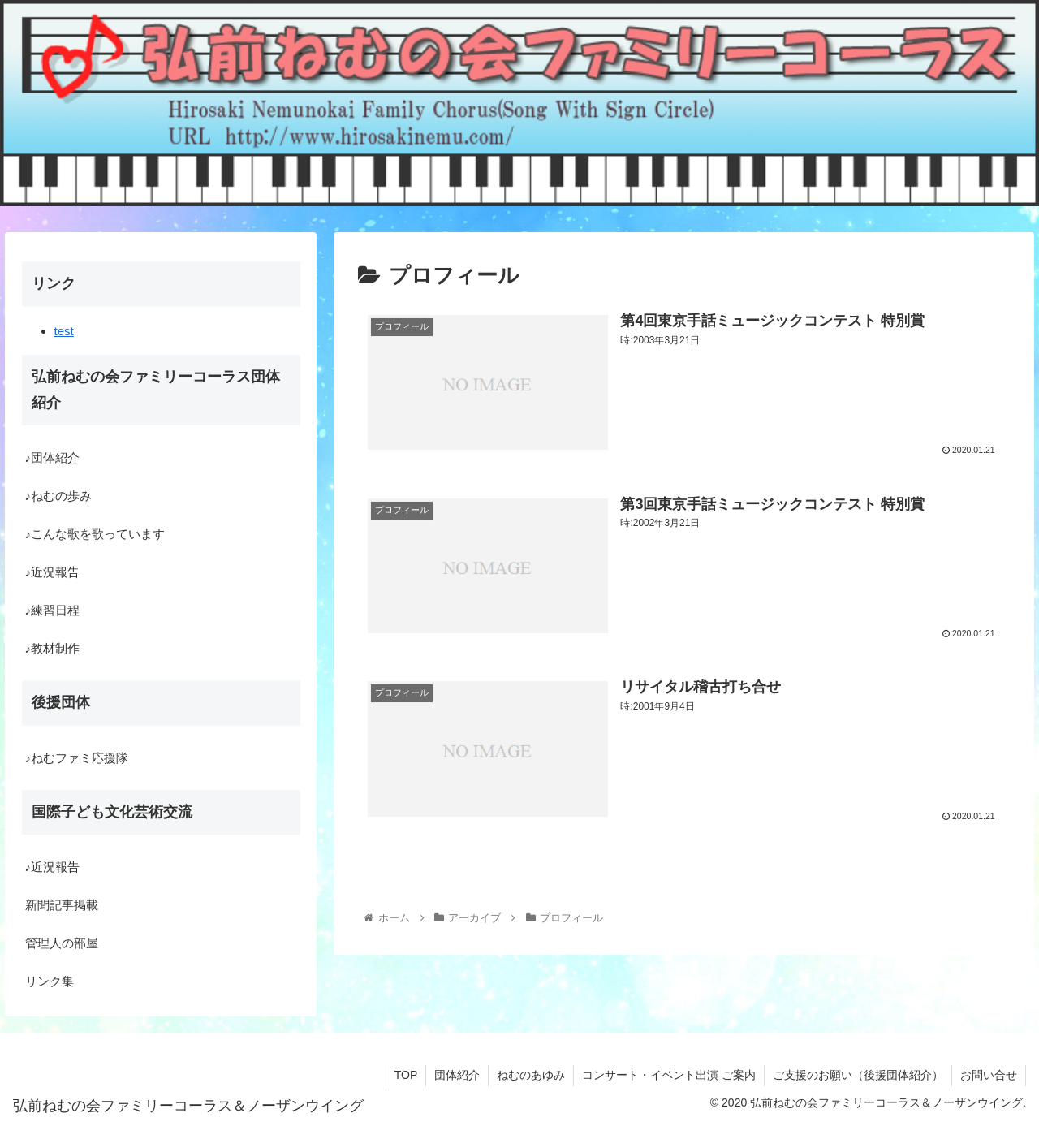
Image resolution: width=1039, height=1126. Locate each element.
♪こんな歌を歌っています (95, 534)
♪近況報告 (52, 572)
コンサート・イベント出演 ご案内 (669, 1074)
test (64, 331)
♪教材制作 (52, 648)
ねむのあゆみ (531, 1074)
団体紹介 (457, 1074)
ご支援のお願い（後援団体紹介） (858, 1074)
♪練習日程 (52, 610)
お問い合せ (988, 1074)
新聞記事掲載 (61, 905)
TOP (406, 1074)
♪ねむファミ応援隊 (77, 758)
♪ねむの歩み (59, 496)
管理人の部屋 (61, 943)
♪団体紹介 (52, 457)
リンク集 (49, 981)
